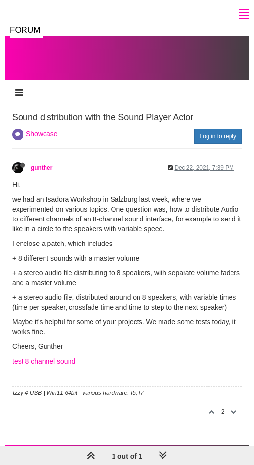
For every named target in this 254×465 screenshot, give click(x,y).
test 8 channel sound (43, 361)
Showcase (42, 134)
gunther (41, 167)
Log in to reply (218, 136)
